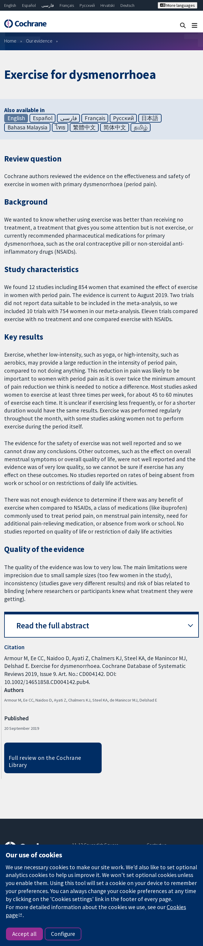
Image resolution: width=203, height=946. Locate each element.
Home (10, 41)
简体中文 (114, 127)
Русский (87, 5)
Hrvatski (107, 5)
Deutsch (127, 5)
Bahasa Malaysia (27, 127)
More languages (177, 5)
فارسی (47, 5)
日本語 (149, 118)
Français (67, 5)
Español (29, 5)
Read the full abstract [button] (52, 625)
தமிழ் (141, 127)
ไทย (60, 127)
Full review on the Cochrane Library (45, 761)
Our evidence (39, 41)
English (10, 5)
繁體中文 (84, 127)
